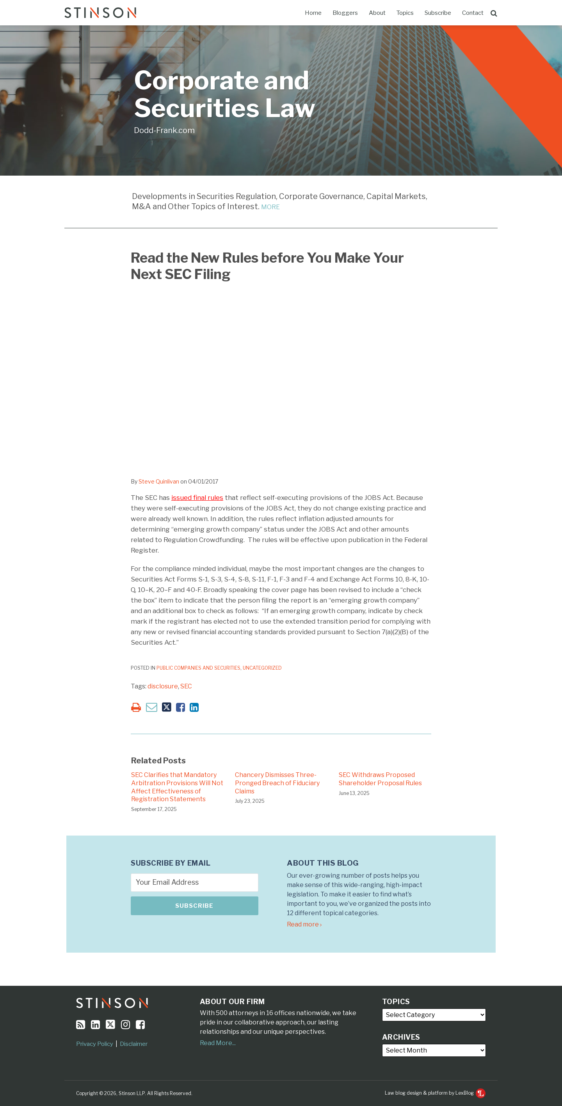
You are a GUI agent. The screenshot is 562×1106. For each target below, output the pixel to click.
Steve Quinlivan (159, 481)
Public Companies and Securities (198, 668)
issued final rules (197, 497)
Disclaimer (134, 1043)
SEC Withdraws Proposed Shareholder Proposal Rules (380, 779)
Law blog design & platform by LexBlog (435, 1093)
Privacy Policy (94, 1043)
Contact (473, 12)
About (377, 12)
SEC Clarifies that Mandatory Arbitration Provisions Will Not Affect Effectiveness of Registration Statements (177, 787)
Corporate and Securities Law (224, 94)
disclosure (163, 686)
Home (313, 12)
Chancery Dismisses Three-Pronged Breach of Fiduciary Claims (277, 783)
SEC (186, 686)
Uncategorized (262, 668)
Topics (405, 12)
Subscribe (438, 12)
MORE (270, 207)
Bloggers (345, 12)
